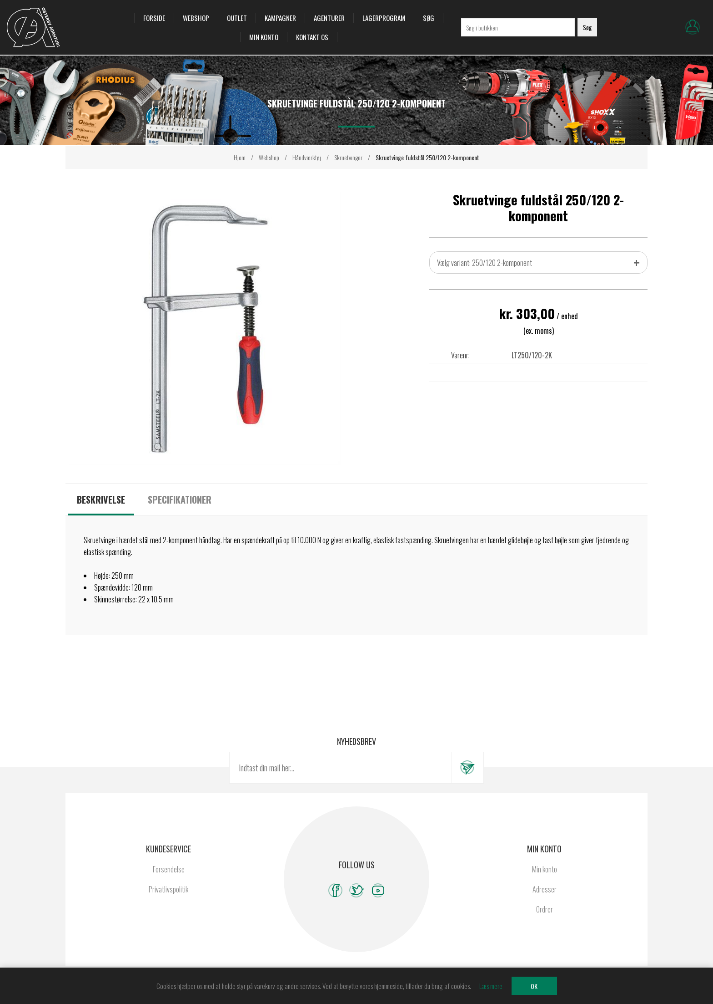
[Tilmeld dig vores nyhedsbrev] (341, 767)
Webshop (196, 18)
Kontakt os (312, 37)
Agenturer (329, 18)
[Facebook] (335, 890)
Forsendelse (169, 869)
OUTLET (237, 18)
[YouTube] (378, 890)
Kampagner (280, 18)
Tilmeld (467, 767)
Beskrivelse (101, 499)
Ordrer (544, 909)
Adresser (544, 889)
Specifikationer (179, 499)
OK (534, 986)
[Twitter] (357, 890)
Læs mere (490, 985)
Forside (154, 18)
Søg (428, 18)
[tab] (101, 499)
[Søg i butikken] (518, 27)
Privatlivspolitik (168, 889)
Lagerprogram (383, 18)
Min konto (263, 37)
